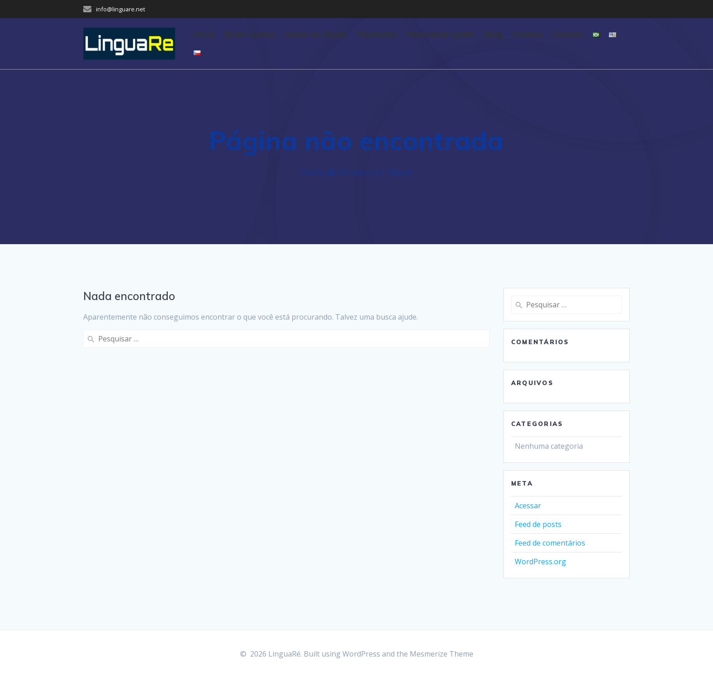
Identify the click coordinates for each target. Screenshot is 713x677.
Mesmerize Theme (441, 654)
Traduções (376, 34)
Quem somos (250, 34)
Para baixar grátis (440, 34)
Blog (493, 34)
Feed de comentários (550, 543)
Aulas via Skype (316, 34)
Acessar (528, 506)
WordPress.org (540, 562)
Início (204, 34)
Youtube (527, 34)
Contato (567, 34)
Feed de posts (538, 524)
